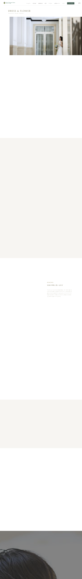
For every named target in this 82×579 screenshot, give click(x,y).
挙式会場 (34, 3)
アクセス (50, 3)
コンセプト (28, 3)
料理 (45, 3)
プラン (63, 3)
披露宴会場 (40, 3)
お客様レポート (57, 3)
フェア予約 (71, 3)
